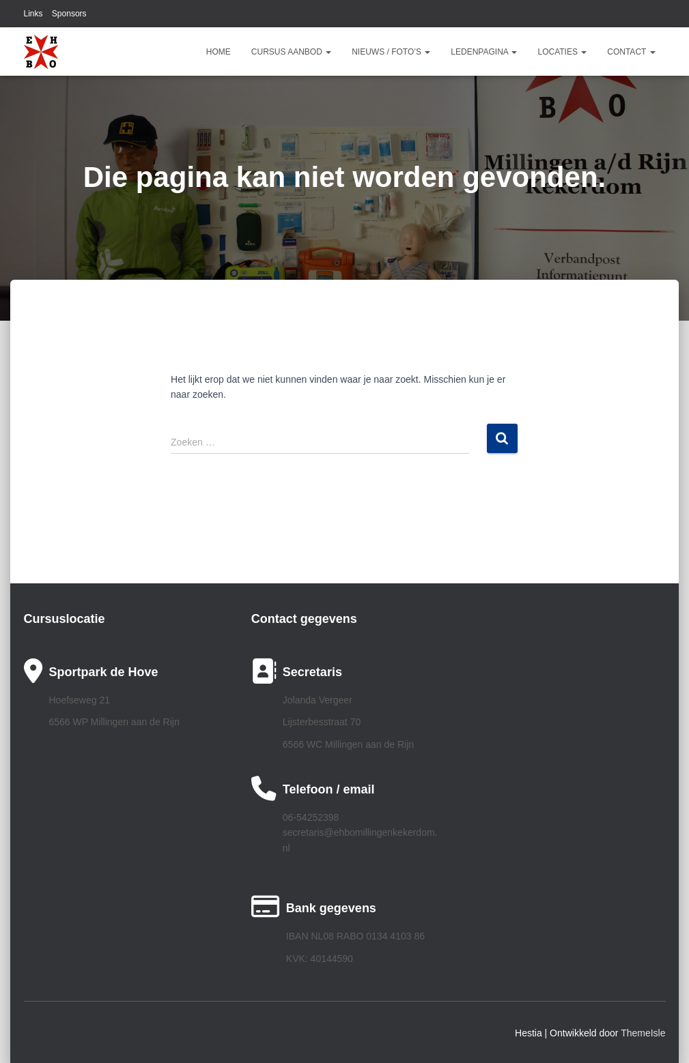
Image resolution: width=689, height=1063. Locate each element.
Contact (631, 52)
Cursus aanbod (291, 52)
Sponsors (69, 13)
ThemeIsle (643, 1033)
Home (218, 52)
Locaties (562, 52)
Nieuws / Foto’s (391, 52)
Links (33, 13)
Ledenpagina (484, 52)
